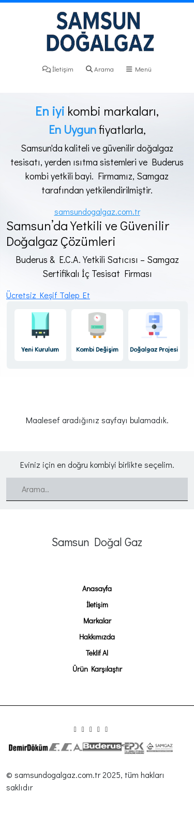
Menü (139, 68)
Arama (100, 68)
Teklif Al (97, 653)
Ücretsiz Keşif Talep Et (48, 294)
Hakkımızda (97, 637)
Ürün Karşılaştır (97, 669)
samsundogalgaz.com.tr (97, 211)
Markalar (97, 620)
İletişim (57, 68)
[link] (40, 335)
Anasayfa (97, 588)
